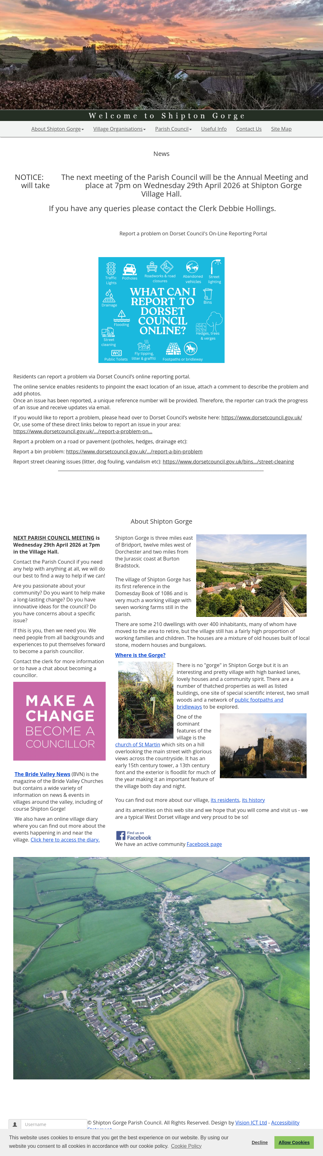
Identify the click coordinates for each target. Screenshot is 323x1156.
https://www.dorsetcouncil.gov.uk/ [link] (261, 417)
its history (253, 800)
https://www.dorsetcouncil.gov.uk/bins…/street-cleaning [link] (228, 461)
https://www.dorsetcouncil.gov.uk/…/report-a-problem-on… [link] (82, 431)
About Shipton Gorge (58, 128)
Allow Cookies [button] (294, 1142)
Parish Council (173, 128)
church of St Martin (137, 744)
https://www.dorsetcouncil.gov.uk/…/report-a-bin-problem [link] (134, 451)
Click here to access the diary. (65, 839)
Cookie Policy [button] (186, 1146)
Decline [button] (260, 1142)
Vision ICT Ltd (251, 1122)
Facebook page (204, 844)
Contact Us (249, 128)
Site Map (281, 128)
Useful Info (214, 128)
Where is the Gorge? (140, 655)
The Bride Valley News (42, 774)
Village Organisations (119, 128)
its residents (225, 800)
